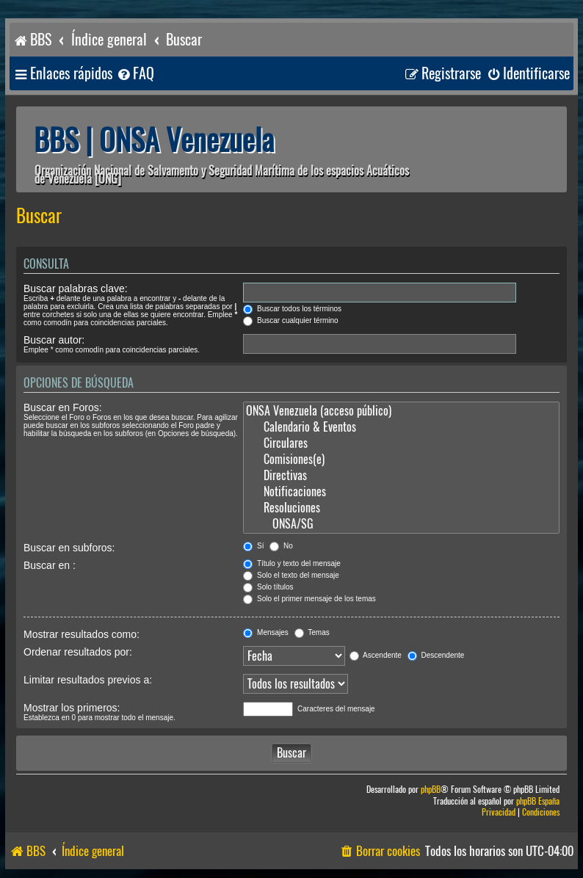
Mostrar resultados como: (81, 634)
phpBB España (538, 801)
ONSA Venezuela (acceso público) (401, 411)
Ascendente (376, 655)
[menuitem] (135, 73)
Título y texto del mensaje (292, 563)
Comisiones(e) (401, 459)
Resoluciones (401, 508)
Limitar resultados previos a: (87, 680)
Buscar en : (49, 565)
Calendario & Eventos (401, 427)
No (281, 546)
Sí (253, 546)
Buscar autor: (53, 340)
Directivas (401, 476)
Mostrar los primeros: (71, 708)
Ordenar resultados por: (77, 652)
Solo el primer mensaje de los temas (309, 599)
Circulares (401, 443)
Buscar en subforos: (69, 548)
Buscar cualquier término (290, 320)
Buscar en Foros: (62, 407)
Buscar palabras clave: (75, 288)
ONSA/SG (401, 524)
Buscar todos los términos (292, 309)
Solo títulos (268, 587)
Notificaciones (401, 492)
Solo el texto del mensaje (291, 575)
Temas (312, 632)
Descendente (436, 655)
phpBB (431, 789)
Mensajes (266, 632)
